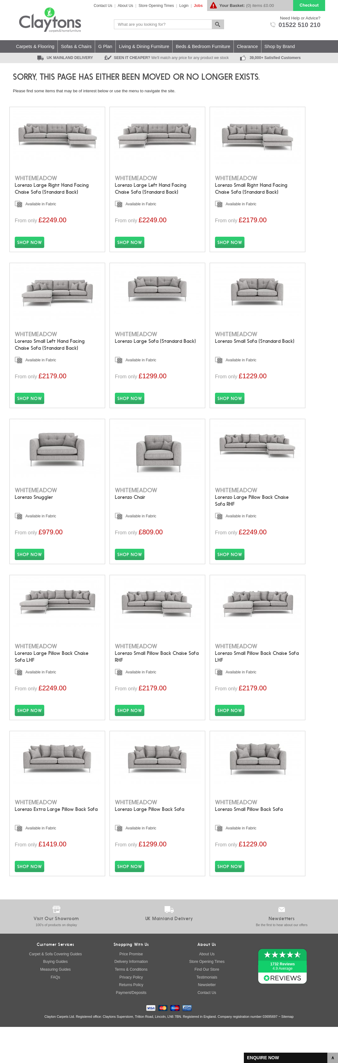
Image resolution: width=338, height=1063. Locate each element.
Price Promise (131, 990)
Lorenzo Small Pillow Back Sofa (249, 834)
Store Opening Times (156, 5)
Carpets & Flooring (35, 46)
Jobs (198, 5)
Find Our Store (207, 1005)
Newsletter (207, 1021)
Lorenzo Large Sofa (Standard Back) (155, 345)
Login (183, 5)
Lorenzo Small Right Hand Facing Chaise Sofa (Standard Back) (251, 185)
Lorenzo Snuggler (36, 508)
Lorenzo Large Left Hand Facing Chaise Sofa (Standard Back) (150, 185)
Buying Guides (55, 998)
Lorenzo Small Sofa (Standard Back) (254, 345)
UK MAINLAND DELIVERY (70, 58)
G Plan (105, 46)
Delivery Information (131, 998)
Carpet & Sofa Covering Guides (55, 990)
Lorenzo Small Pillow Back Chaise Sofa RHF (157, 675)
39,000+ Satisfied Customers (275, 58)
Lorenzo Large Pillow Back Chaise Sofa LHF (52, 675)
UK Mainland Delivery (169, 955)
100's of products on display (56, 961)
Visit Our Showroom (56, 955)
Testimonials (206, 1013)
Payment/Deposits (131, 1029)
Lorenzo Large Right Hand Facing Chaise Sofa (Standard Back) (52, 185)
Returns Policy (131, 1021)
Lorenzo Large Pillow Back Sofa (149, 834)
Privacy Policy (131, 1013)
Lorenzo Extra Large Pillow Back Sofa (56, 834)
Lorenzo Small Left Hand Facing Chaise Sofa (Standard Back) (50, 348)
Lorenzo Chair (136, 508)
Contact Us (103, 5)
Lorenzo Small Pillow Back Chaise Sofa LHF (257, 675)
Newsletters (281, 955)
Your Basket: (232, 5)
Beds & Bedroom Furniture (203, 46)
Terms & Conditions (131, 1005)
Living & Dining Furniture (144, 46)
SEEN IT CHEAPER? (171, 58)
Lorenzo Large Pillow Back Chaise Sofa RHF (252, 511)
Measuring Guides (55, 1005)
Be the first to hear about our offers (281, 961)
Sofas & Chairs (76, 46)
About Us (125, 5)
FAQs (55, 1013)
